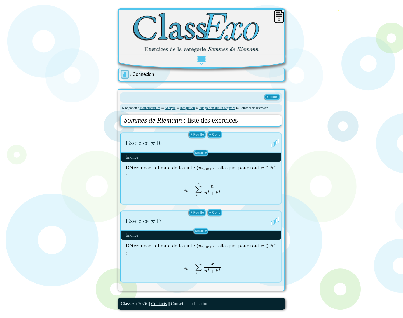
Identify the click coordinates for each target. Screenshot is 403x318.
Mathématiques (150, 108)
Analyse (170, 108)
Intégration (187, 108)
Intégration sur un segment (217, 108)
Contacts (159, 303)
